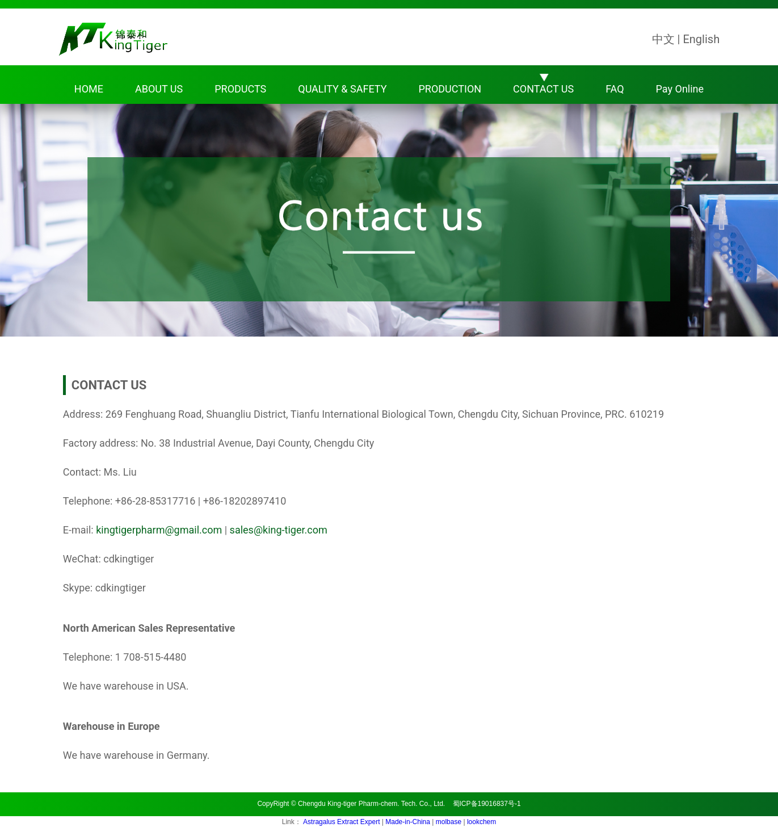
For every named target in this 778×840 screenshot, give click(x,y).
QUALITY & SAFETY (342, 89)
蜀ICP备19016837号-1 (487, 804)
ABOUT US (159, 89)
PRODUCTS (240, 89)
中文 (663, 39)
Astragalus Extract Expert (342, 822)
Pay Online (680, 89)
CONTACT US (543, 89)
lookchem (481, 822)
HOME (88, 89)
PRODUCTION (449, 89)
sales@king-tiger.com (278, 530)
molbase (450, 822)
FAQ (614, 89)
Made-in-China (408, 822)
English (701, 39)
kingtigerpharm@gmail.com (159, 530)
